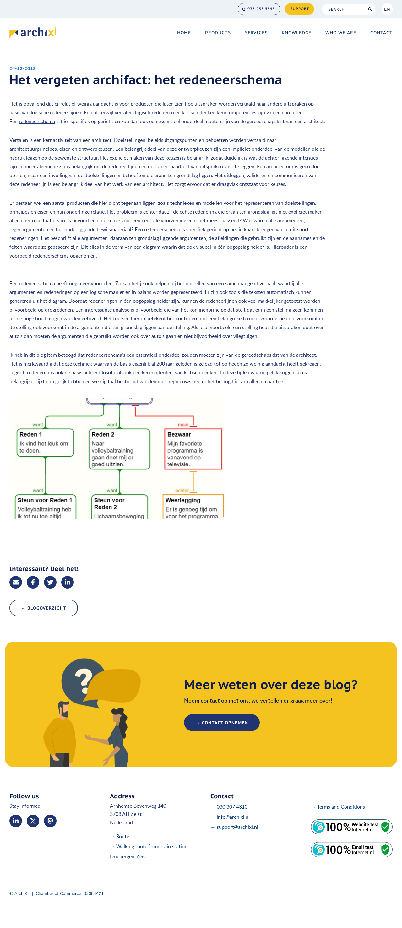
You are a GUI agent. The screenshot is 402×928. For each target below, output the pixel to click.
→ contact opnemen (222, 722)
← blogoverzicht (43, 608)
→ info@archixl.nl (230, 816)
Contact (381, 32)
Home (184, 32)
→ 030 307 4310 (228, 806)
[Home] (32, 32)
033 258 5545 (261, 8)
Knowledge (296, 32)
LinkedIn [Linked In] (16, 821)
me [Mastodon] (50, 821)
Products (218, 32)
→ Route (119, 836)
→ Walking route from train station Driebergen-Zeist (148, 851)
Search (369, 9)
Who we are (340, 32)
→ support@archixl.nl (234, 826)
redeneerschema (37, 121)
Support (299, 8)
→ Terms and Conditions (338, 806)
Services (256, 32)
